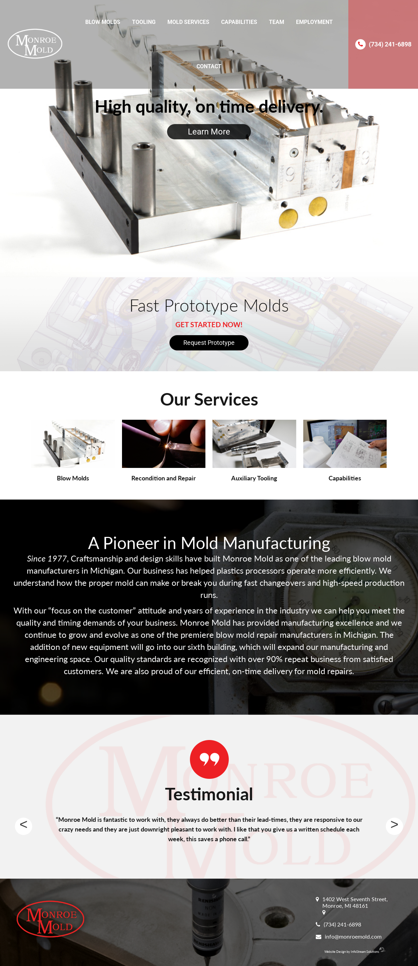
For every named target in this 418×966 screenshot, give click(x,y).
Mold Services (188, 22)
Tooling (144, 22)
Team (276, 22)
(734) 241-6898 (390, 44)
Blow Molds (102, 22)
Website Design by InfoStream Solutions (355, 952)
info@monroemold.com (353, 936)
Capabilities (239, 22)
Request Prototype (209, 342)
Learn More (209, 132)
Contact (209, 66)
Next (394, 826)
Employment (314, 22)
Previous (23, 826)
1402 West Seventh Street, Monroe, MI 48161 (355, 902)
